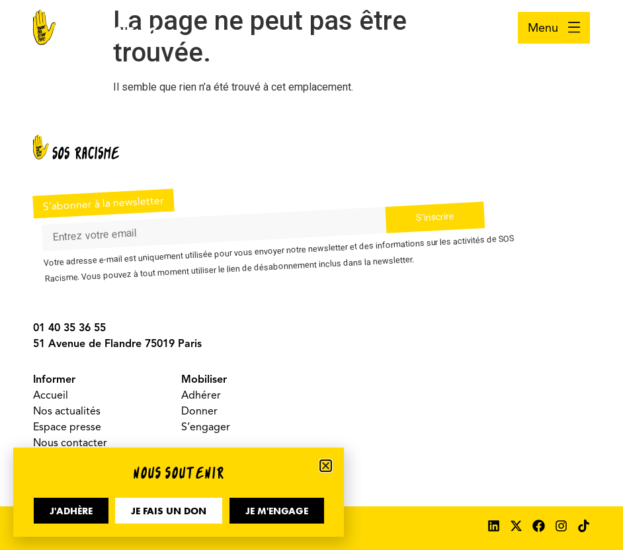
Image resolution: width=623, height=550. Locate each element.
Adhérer (201, 395)
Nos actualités (67, 411)
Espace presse (67, 427)
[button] (326, 466)
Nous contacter (70, 443)
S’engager (205, 427)
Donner (199, 411)
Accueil (50, 395)
